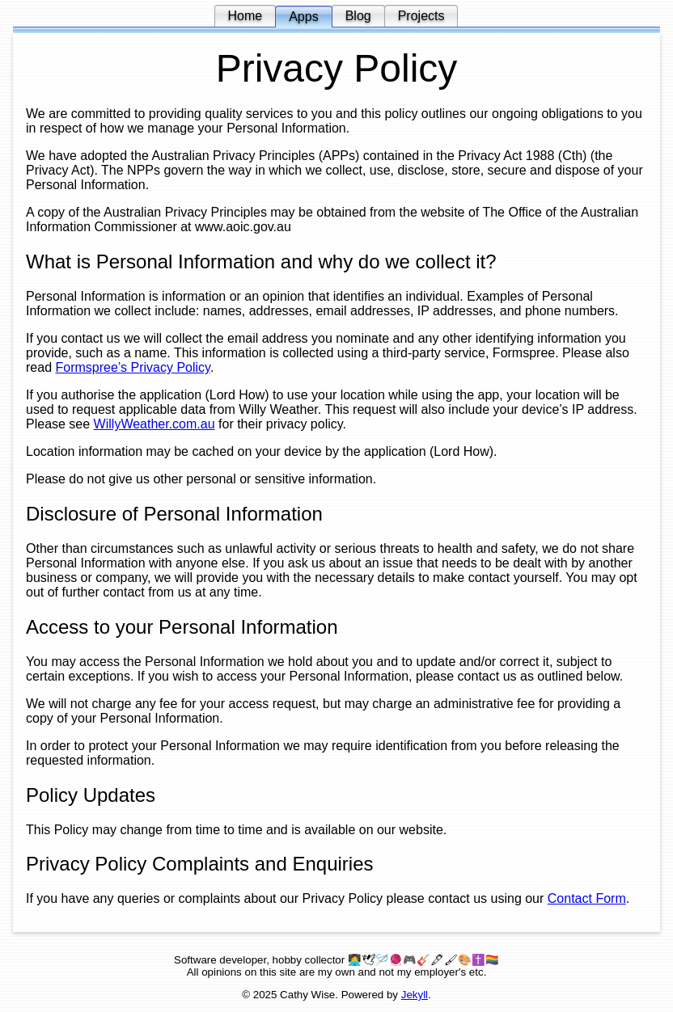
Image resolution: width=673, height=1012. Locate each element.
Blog (358, 16)
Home (245, 16)
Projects (421, 16)
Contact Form (587, 898)
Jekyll (414, 995)
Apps (303, 16)
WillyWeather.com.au (154, 424)
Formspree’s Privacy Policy (132, 367)
